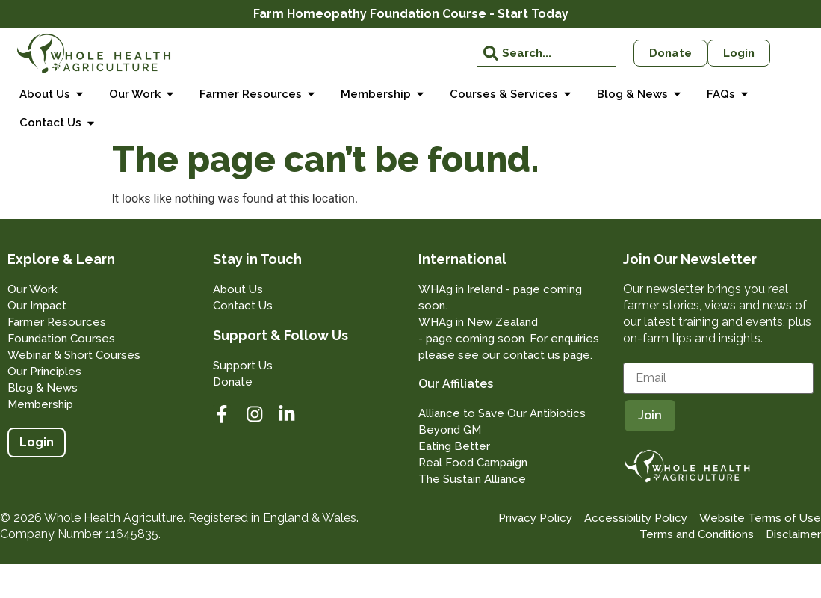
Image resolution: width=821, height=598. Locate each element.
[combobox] (546, 53)
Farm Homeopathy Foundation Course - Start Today (410, 14)
